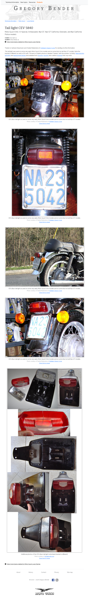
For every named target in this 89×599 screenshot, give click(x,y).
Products (39, 2)
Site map (70, 572)
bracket (59, 55)
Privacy (56, 572)
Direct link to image (44, 123)
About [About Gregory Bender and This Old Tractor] (18, 572)
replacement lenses (19, 55)
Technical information (12, 2)
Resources (32, 2)
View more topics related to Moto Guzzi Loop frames (22, 42)
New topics (23, 2)
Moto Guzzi (22, 21)
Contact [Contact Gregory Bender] (43, 572)
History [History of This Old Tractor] (30, 572)
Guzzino (40, 55)
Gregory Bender (44, 8)
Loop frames (30, 21)
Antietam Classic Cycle (47, 48)
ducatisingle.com (49, 556)
